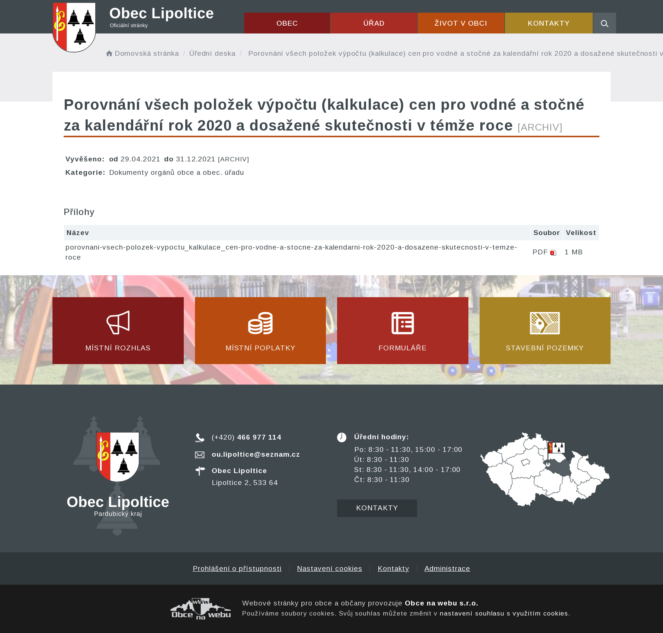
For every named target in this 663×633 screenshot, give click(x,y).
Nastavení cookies (329, 568)
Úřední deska (212, 53)
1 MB (574, 252)
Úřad (374, 23)
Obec (287, 23)
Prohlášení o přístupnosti (237, 568)
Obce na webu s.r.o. (441, 603)
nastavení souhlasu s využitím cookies (504, 613)
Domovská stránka (142, 53)
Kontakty (549, 23)
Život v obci (461, 23)
